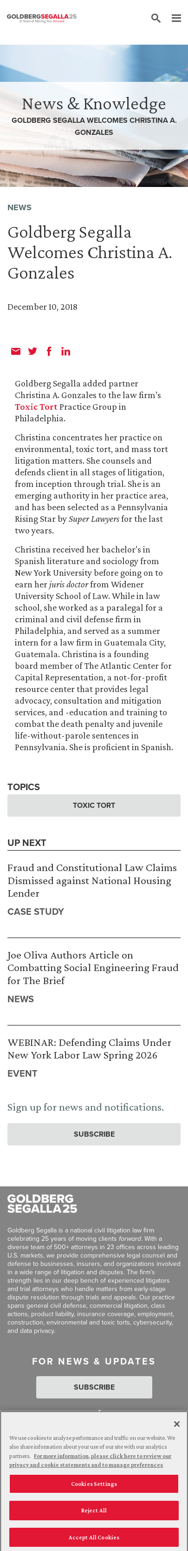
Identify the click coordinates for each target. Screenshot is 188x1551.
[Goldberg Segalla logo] (42, 18)
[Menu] (171, 18)
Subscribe (94, 1134)
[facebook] (49, 351)
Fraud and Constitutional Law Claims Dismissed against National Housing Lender (92, 880)
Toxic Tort (36, 406)
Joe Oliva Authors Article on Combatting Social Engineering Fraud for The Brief (93, 967)
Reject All (94, 1514)
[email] (15, 351)
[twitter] (32, 351)
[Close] (177, 1428)
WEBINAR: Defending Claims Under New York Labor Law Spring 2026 (89, 1048)
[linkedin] (66, 351)
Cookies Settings (94, 1487)
